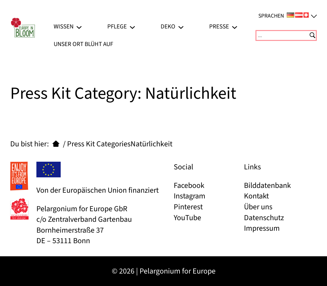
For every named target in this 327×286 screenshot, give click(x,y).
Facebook (189, 185)
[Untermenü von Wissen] (79, 27)
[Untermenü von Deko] (181, 27)
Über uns (258, 207)
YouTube (187, 217)
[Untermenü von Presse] (235, 27)
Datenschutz (264, 217)
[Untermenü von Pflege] (132, 27)
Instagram (189, 196)
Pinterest (188, 207)
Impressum (262, 228)
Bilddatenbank (267, 185)
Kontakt (256, 196)
